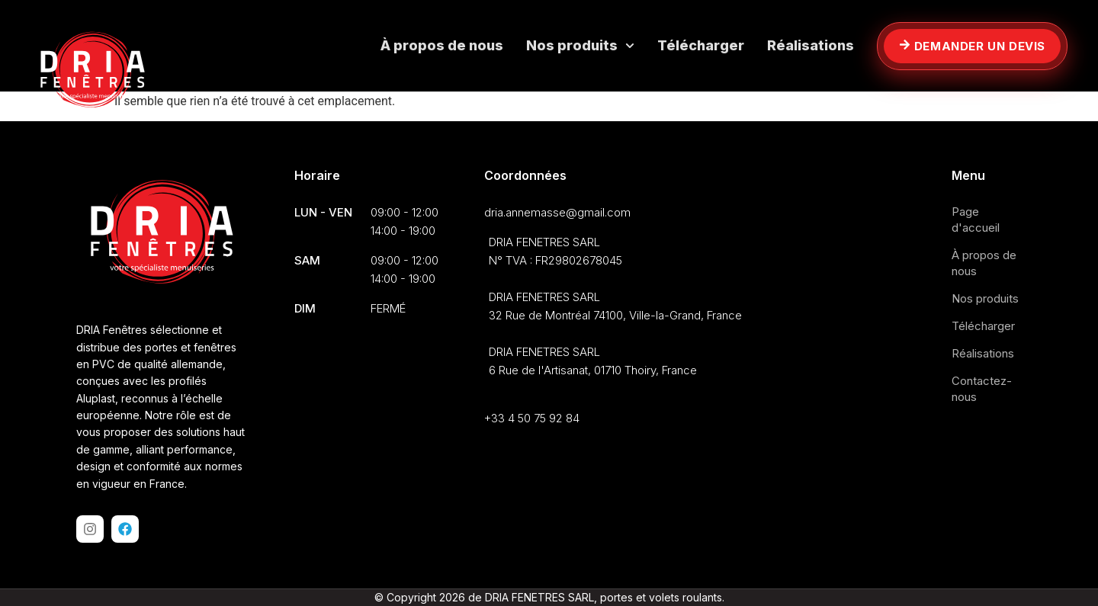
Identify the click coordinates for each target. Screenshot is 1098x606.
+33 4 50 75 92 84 (532, 418)
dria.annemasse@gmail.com (557, 212)
